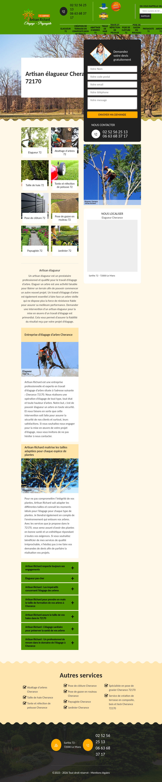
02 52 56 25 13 (78, 7)
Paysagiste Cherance (79, 701)
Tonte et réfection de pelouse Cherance (39, 705)
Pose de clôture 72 (126, 30)
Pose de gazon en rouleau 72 (136, 30)
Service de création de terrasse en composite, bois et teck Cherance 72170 (121, 702)
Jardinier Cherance (78, 707)
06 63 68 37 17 (78, 15)
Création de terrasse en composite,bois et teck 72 (80, 30)
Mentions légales (100, 772)
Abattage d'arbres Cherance (37, 689)
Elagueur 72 (66, 30)
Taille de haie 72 (105, 30)
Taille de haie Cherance (40, 697)
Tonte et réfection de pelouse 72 (115, 30)
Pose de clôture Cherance (82, 685)
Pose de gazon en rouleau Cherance (82, 693)
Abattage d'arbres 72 (95, 30)
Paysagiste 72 (148, 30)
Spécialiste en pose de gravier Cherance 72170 (122, 688)
